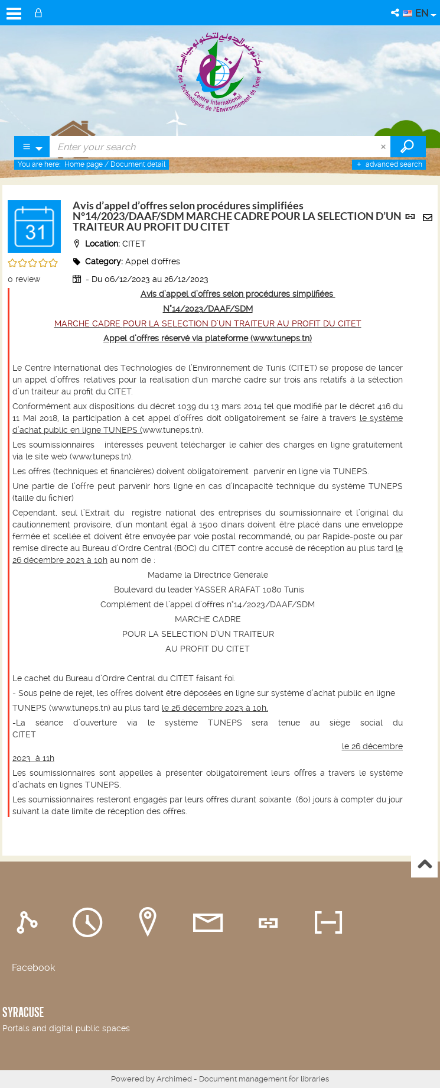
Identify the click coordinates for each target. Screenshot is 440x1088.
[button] (396, 12)
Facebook (33, 967)
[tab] (30, 922)
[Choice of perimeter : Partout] (32, 146)
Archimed (174, 1078)
